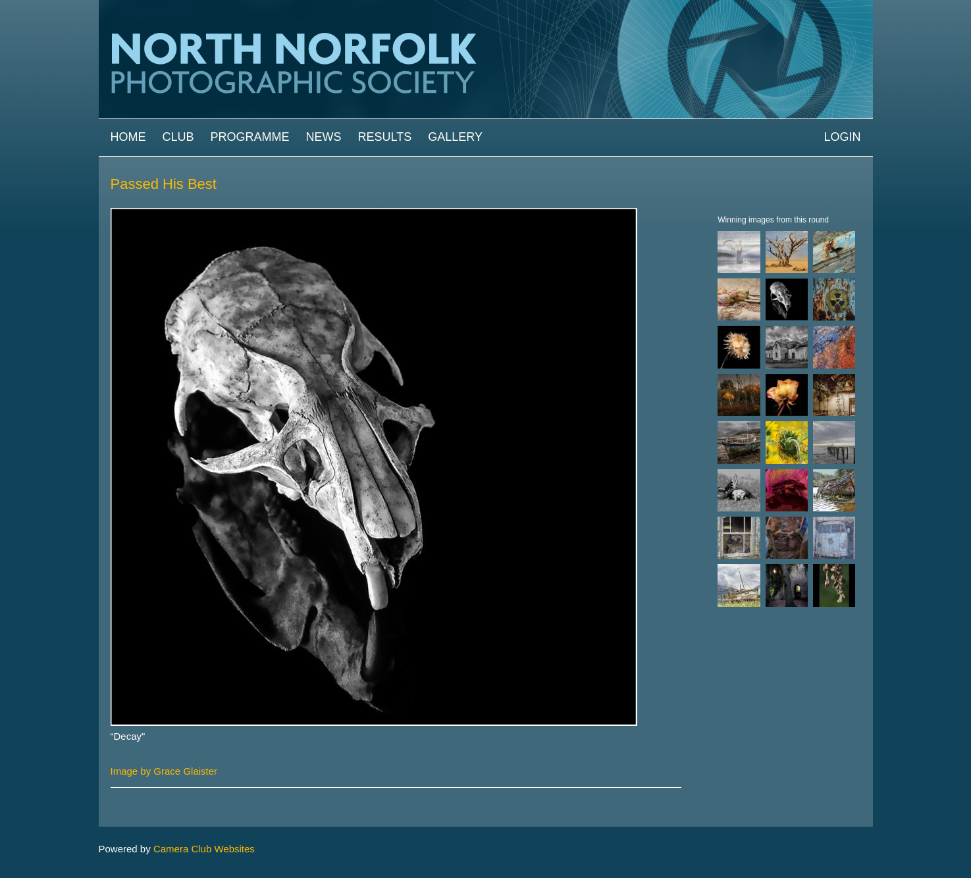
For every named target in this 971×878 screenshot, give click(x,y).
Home (128, 136)
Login (842, 136)
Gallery (455, 136)
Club (178, 136)
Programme (250, 136)
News (324, 136)
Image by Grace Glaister (164, 771)
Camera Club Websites (204, 848)
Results (385, 136)
